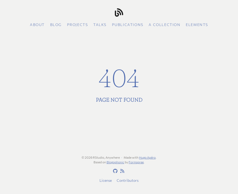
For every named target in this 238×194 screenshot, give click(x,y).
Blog (56, 24)
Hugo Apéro (147, 157)
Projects (77, 24)
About (37, 24)
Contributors (127, 180)
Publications (127, 24)
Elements (197, 24)
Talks (100, 24)
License (106, 180)
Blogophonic (115, 162)
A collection (164, 24)
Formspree (136, 162)
